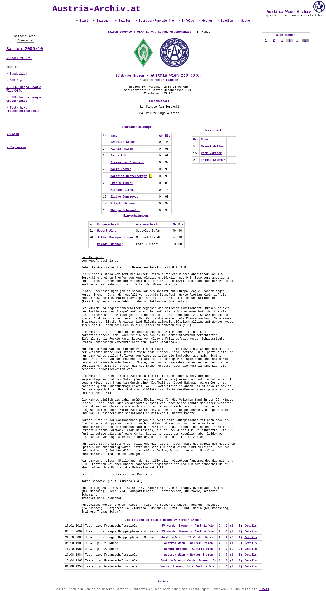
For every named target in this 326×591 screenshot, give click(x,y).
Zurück (163, 581)
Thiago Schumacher (125, 210)
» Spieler (123, 21)
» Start (82, 21)
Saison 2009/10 (24, 49)
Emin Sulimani (121, 183)
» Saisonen (101, 21)
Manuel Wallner (213, 146)
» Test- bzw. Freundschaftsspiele (22, 109)
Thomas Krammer (213, 160)
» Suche (244, 21)
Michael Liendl (122, 190)
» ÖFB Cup (14, 80)
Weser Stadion (166, 80)
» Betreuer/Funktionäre (154, 21)
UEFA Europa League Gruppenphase (164, 32)
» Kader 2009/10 (19, 58)
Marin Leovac (120, 169)
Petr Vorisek (211, 153)
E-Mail (264, 589)
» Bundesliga (16, 74)
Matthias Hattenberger (128, 176)
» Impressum (16, 147)
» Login (13, 134)
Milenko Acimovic (124, 203)
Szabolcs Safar (122, 142)
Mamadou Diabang (110, 244)
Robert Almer (107, 231)
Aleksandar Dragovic (127, 162)
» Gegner (206, 21)
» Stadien (225, 21)
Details (250, 526)
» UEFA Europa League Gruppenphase (23, 99)
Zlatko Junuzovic (124, 197)
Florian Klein (121, 149)
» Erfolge (186, 21)
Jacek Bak (118, 155)
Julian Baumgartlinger (115, 237)
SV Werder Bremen (130, 76)
